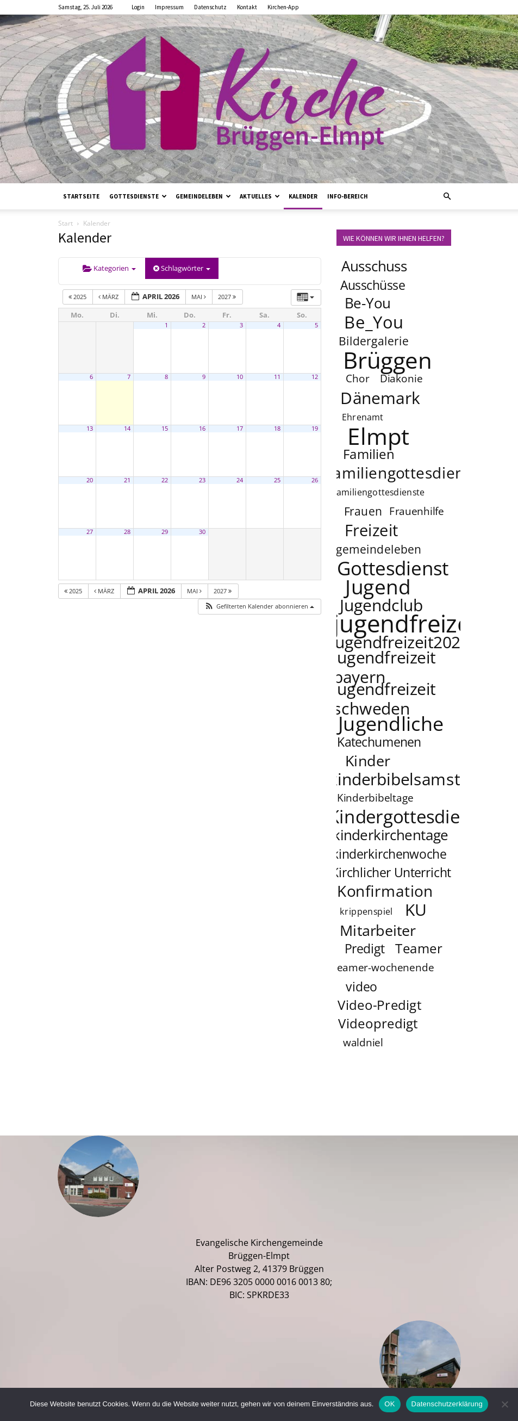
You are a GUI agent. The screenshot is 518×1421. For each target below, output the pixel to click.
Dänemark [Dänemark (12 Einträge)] (380, 397)
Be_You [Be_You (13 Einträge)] (374, 322)
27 (89, 532)
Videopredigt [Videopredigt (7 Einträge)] (378, 1024)
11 (277, 377)
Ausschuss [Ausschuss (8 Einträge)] (374, 266)
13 (89, 428)
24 (239, 480)
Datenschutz (210, 7)
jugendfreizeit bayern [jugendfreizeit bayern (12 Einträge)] (384, 666)
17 (239, 428)
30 (202, 532)
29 (164, 532)
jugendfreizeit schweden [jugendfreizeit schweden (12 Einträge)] (384, 698)
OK (389, 1404)
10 (239, 377)
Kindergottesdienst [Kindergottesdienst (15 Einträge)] (407, 817)
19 (314, 428)
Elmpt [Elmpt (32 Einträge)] (378, 435)
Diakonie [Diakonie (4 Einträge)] (401, 379)
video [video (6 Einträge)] (361, 986)
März (109, 297)
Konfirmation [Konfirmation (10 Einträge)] (384, 891)
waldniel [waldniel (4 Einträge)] (362, 1043)
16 (202, 428)
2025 (78, 297)
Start (65, 223)
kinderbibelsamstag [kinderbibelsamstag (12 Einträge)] (403, 779)
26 (314, 480)
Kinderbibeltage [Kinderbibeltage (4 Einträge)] (374, 798)
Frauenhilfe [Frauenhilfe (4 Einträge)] (416, 512)
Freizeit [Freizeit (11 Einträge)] (371, 530)
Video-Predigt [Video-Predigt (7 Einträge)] (380, 1005)
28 (127, 532)
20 (89, 480)
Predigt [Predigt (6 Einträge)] (364, 948)
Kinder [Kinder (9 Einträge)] (367, 760)
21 (127, 480)
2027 (228, 297)
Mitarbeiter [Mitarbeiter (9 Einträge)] (378, 930)
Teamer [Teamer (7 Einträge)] (418, 949)
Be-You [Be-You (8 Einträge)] (367, 303)
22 (164, 480)
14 (127, 428)
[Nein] (504, 1404)
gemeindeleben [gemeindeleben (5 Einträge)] (379, 549)
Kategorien (109, 268)
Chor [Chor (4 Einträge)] (357, 379)
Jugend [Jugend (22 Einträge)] (377, 586)
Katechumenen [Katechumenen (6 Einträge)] (379, 742)
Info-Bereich (347, 196)
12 (314, 377)
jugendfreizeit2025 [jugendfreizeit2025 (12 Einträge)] (399, 641)
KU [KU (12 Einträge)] (416, 909)
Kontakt (247, 7)
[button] (447, 196)
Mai (199, 297)
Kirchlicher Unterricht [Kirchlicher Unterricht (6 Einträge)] (391, 872)
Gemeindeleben (203, 196)
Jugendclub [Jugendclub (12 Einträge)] (381, 605)
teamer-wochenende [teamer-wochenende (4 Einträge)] (383, 968)
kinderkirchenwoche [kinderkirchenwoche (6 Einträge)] (389, 854)
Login (138, 7)
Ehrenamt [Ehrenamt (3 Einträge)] (362, 417)
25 (277, 480)
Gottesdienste (138, 196)
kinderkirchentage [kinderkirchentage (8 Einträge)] (390, 835)
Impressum (169, 7)
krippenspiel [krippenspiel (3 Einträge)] (366, 911)
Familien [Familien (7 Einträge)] (369, 454)
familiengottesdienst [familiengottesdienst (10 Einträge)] (403, 472)
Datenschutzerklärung (447, 1404)
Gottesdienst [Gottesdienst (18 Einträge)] (392, 568)
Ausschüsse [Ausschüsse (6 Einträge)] (372, 285)
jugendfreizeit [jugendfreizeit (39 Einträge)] (408, 623)
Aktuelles (260, 196)
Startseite (81, 196)
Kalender (303, 196)
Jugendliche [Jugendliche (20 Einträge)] (391, 723)
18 (277, 428)
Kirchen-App (283, 7)
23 (202, 480)
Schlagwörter (181, 268)
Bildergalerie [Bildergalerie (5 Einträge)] (374, 341)
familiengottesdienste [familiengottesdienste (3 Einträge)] (379, 492)
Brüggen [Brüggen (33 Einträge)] (387, 359)
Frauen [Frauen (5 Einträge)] (363, 511)
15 (164, 428)
